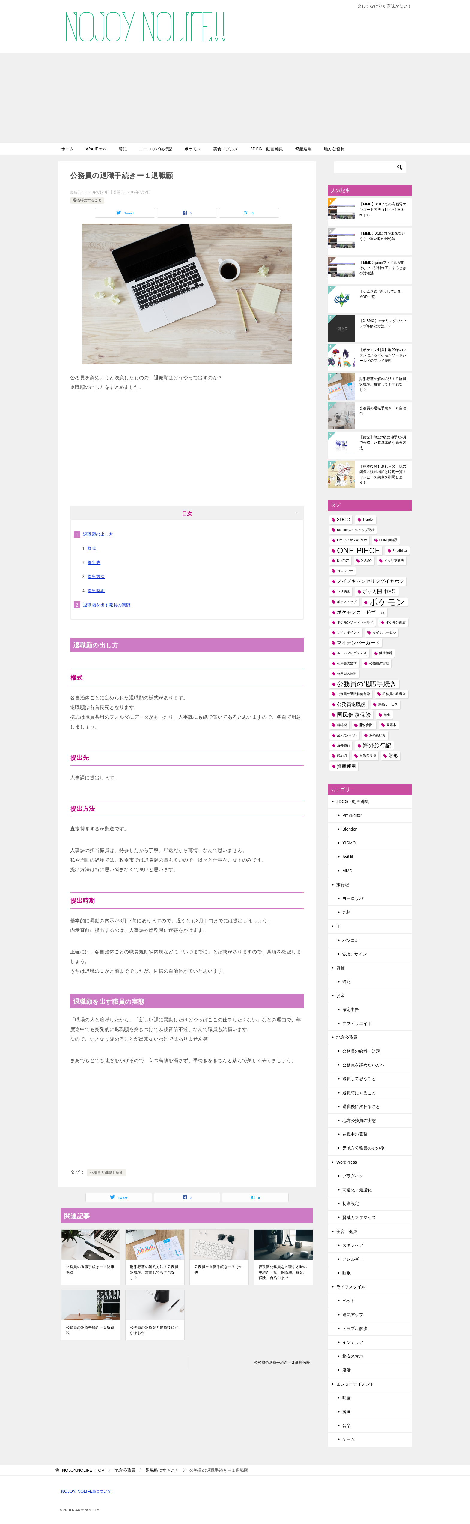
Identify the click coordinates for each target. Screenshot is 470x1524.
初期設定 (350, 1203)
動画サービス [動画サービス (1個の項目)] (388, 704)
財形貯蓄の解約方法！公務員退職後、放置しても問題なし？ (154, 1272)
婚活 (346, 1370)
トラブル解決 (354, 1328)
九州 (346, 912)
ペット (348, 1300)
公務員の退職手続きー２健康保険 (90, 1269)
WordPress (96, 149)
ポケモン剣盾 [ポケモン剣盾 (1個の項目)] (396, 622)
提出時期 (96, 590)
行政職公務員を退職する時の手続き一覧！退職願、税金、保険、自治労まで (283, 1272)
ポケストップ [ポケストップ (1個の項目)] (347, 602)
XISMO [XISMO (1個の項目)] (366, 560)
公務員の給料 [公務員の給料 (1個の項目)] (347, 673)
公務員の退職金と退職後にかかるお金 (154, 1330)
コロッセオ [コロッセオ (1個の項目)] (345, 571)
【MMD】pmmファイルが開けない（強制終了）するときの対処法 (382, 267)
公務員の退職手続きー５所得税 (90, 1330)
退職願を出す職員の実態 (106, 604)
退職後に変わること (361, 1106)
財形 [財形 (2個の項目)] (393, 755)
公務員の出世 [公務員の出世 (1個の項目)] (347, 663)
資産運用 (303, 149)
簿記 (122, 149)
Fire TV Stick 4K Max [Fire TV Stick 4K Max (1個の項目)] (352, 540)
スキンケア (352, 1245)
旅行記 (342, 884)
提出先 (94, 562)
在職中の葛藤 (354, 1134)
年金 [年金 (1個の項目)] (387, 715)
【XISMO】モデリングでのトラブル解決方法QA (383, 323)
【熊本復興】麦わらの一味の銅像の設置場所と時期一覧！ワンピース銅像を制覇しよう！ (382, 474)
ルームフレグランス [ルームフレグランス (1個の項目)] (352, 653)
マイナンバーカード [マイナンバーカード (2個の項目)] (358, 642)
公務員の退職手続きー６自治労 (382, 411)
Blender (349, 829)
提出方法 (96, 576)
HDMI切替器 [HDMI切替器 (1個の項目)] (388, 540)
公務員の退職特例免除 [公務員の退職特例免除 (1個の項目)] (353, 694)
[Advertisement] (235, 98)
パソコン (350, 940)
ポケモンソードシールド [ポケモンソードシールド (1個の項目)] (355, 622)
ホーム (67, 149)
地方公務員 (334, 149)
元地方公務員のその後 (363, 1148)
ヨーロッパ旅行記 (155, 149)
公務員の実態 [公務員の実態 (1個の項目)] (379, 663)
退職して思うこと (359, 1078)
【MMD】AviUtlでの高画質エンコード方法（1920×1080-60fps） (382, 209)
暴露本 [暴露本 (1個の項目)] (391, 725)
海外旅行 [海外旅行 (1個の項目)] (343, 745)
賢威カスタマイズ (359, 1217)
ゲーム (348, 1439)
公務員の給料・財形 (361, 1051)
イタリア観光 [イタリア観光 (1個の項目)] (394, 560)
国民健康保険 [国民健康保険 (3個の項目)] (354, 715)
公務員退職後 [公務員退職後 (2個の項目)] (351, 704)
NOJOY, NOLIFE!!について (86, 1491)
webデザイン (354, 954)
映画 (346, 1397)
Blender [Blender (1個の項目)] (368, 519)
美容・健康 (346, 1231)
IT (338, 926)
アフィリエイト (357, 1023)
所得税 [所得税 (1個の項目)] (342, 725)
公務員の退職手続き (106, 1173)
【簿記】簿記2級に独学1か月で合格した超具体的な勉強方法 (382, 442)
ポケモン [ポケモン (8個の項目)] (387, 602)
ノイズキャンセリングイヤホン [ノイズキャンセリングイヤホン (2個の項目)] (370, 581)
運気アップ (352, 1314)
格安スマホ (352, 1356)
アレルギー (352, 1259)
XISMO (349, 843)
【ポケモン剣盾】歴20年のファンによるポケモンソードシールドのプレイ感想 (382, 355)
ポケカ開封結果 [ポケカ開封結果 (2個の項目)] (379, 591)
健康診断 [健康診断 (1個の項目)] (385, 653)
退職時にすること (87, 200)
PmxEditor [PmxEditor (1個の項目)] (400, 550)
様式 (92, 548)
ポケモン (192, 149)
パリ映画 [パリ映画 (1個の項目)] (343, 591)
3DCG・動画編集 (266, 149)
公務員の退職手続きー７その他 (218, 1269)
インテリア (352, 1342)
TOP (83, 1470)
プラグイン (352, 1176)
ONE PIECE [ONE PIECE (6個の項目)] (358, 550)
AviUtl (347, 856)
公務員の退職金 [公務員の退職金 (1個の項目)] (394, 694)
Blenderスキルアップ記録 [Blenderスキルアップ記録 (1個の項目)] (355, 530)
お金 (340, 995)
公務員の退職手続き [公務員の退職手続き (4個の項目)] (367, 684)
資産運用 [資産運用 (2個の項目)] (346, 766)
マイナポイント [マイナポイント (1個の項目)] (348, 632)
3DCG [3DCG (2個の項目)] (343, 519)
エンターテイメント (355, 1384)
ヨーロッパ (352, 898)
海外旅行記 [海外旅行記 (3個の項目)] (377, 745)
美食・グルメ (225, 149)
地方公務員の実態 (359, 1120)
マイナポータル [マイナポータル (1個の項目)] (384, 632)
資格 (340, 967)
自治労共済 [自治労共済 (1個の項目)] (367, 755)
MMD (347, 870)
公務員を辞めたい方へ (363, 1064)
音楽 (346, 1425)
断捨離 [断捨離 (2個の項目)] (366, 725)
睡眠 (346, 1273)
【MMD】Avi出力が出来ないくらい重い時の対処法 (382, 236)
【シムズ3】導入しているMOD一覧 (380, 294)
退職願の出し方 (98, 534)
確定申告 (350, 1009)
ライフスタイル (351, 1286)
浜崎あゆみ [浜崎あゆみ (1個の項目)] (377, 735)
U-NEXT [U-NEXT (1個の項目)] (343, 560)
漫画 (346, 1411)
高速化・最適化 (357, 1189)
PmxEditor (352, 815)
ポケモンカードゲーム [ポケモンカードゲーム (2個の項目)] (361, 612)
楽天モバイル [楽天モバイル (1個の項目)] (347, 735)
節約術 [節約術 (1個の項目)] (342, 755)
